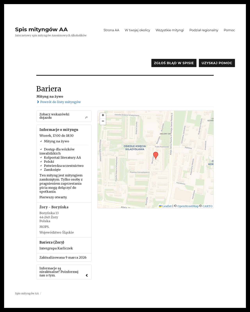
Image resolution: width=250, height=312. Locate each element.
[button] (154, 153)
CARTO (207, 206)
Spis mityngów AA (41, 29)
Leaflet (165, 206)
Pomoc (229, 30)
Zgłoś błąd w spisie (174, 63)
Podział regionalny (203, 30)
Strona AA (111, 30)
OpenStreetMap (188, 206)
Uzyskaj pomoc (217, 63)
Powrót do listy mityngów (58, 102)
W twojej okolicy (137, 30)
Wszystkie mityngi (170, 30)
